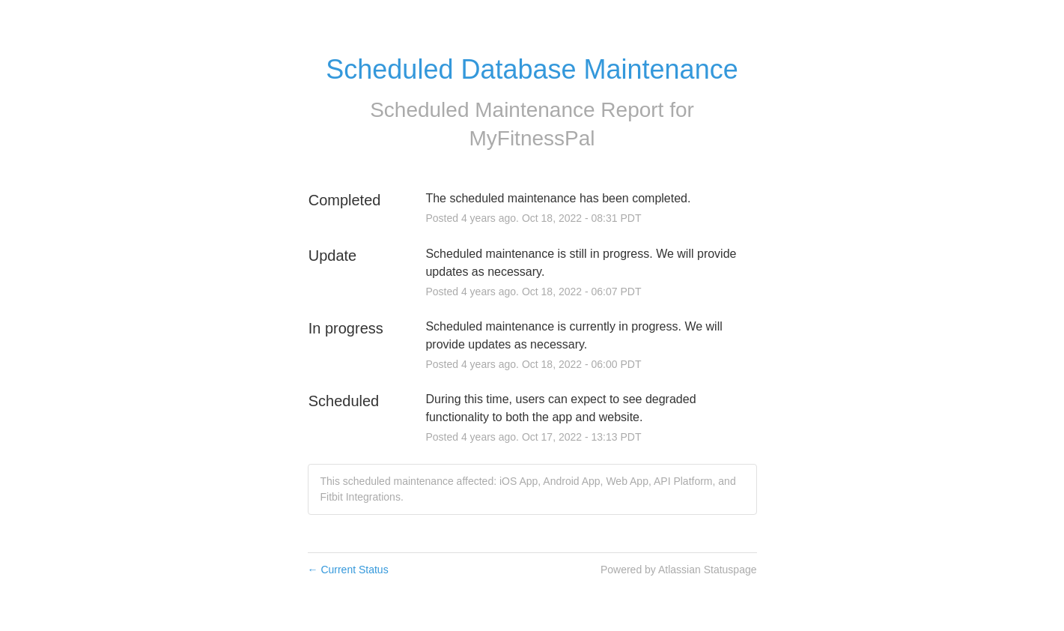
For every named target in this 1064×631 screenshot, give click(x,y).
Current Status (348, 570)
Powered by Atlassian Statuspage (679, 570)
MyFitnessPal (532, 138)
